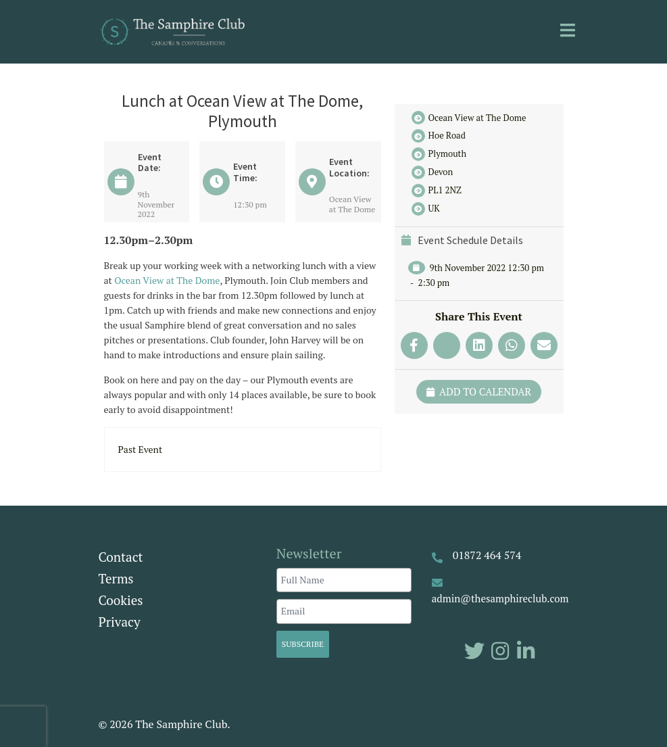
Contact (121, 556)
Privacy (120, 621)
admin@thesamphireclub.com (500, 598)
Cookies (121, 600)
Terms (116, 578)
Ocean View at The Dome (167, 280)
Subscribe (303, 644)
